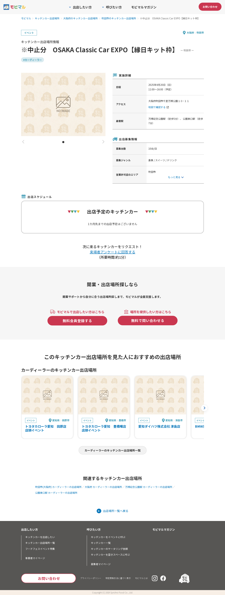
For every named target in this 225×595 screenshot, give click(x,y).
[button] (23, 142)
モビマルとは (141, 578)
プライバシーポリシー (90, 578)
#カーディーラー (32, 60)
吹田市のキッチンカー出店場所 (119, 18)
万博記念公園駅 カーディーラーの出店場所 (148, 487)
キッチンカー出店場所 (47, 18)
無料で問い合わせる (147, 320)
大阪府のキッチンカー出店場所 (80, 18)
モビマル (26, 18)
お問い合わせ (210, 6)
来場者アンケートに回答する (112, 251)
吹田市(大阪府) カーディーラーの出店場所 (58, 487)
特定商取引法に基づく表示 (118, 578)
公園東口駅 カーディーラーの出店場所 (56, 492)
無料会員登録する (77, 320)
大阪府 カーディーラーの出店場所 (103, 487)
